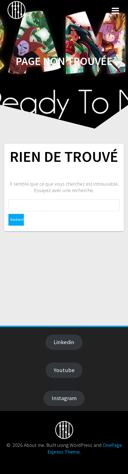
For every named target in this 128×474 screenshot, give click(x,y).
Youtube (64, 370)
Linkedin (64, 342)
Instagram (64, 398)
